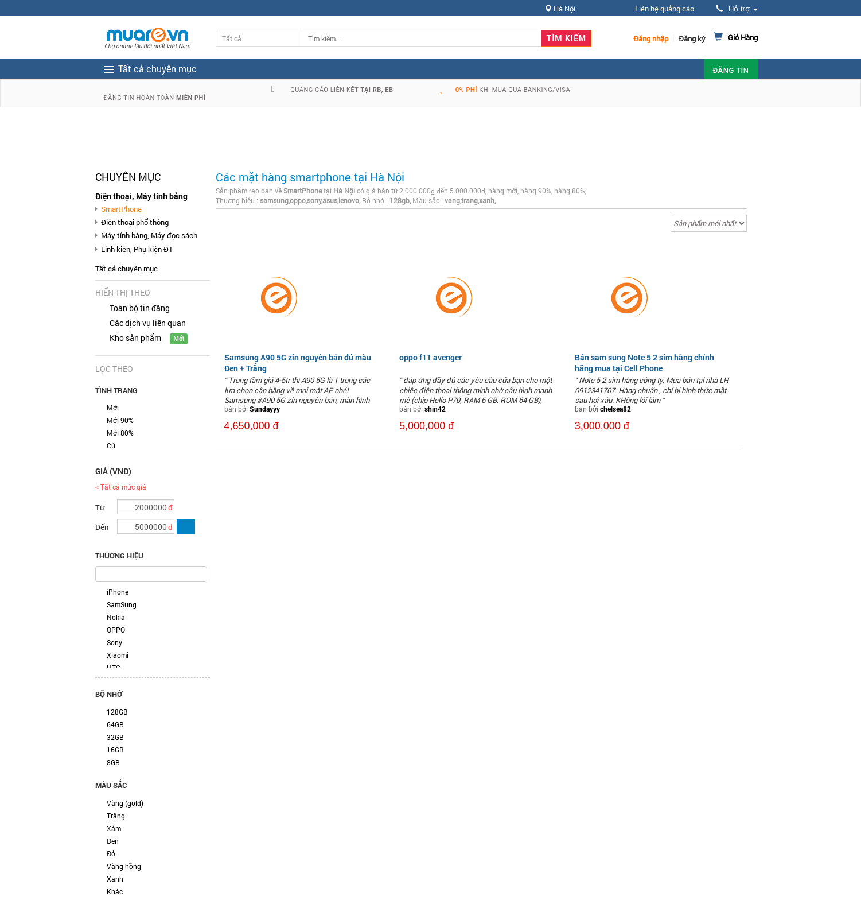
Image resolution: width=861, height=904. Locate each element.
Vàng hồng (124, 866)
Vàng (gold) (125, 803)
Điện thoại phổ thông (135, 222)
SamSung (122, 604)
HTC (113, 667)
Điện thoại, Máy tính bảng (141, 196)
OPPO (116, 629)
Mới (113, 407)
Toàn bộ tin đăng (140, 307)
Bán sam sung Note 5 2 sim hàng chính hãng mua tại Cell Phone (644, 362)
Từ (99, 507)
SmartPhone (121, 209)
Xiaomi (117, 654)
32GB (115, 737)
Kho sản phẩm (135, 337)
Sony (114, 642)
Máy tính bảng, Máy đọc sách (149, 235)
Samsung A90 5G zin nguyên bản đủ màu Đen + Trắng (297, 362)
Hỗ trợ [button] (736, 9)
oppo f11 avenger (430, 357)
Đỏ (111, 853)
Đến (101, 527)
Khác (115, 891)
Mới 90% (120, 420)
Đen (113, 840)
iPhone (117, 591)
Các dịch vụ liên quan (148, 322)
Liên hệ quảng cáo (664, 8)
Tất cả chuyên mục (126, 268)
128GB (117, 711)
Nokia (116, 617)
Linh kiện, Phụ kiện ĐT (137, 249)
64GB (115, 724)
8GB (113, 762)
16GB (115, 749)
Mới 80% (120, 432)
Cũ (111, 445)
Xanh (115, 878)
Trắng (116, 815)
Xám (114, 828)
